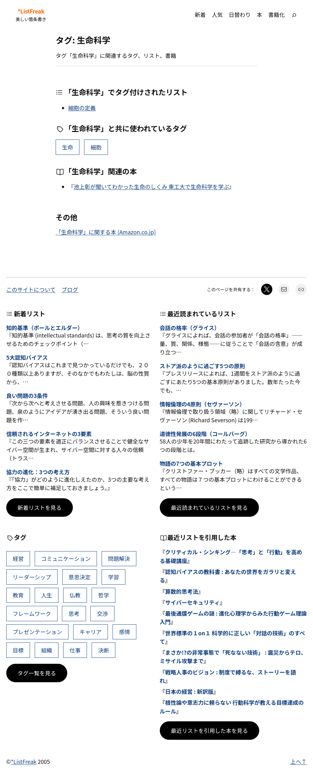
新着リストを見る (40, 507)
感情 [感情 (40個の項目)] (124, 632)
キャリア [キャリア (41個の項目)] (90, 632)
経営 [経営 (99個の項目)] (18, 558)
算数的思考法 (181, 591)
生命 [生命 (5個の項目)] (67, 147)
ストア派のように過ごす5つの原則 (202, 366)
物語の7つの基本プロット (191, 463)
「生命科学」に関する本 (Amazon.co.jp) (106, 232)
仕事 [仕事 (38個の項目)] (74, 650)
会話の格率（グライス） (190, 327)
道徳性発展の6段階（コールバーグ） (205, 433)
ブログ (70, 289)
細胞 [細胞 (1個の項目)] (96, 147)
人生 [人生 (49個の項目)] (46, 595)
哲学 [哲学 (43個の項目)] (103, 595)
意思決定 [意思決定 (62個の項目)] (79, 577)
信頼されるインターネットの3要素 (49, 433)
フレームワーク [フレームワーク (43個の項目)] (32, 613)
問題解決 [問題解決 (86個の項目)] (119, 558)
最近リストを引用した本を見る (209, 730)
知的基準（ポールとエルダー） (44, 327)
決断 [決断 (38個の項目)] (103, 650)
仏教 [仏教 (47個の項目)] (74, 595)
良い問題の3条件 (27, 395)
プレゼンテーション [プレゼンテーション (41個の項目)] (37, 632)
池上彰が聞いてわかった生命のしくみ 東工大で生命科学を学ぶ (151, 186)
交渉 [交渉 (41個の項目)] (102, 613)
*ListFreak (31, 11)
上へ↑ (298, 761)
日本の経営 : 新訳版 (189, 691)
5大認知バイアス (27, 357)
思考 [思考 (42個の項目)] (73, 613)
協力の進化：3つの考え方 (38, 472)
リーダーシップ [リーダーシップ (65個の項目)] (32, 577)
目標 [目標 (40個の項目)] (18, 650)
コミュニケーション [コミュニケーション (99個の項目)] (66, 558)
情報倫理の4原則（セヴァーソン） (202, 404)
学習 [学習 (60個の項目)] (113, 577)
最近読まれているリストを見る (209, 507)
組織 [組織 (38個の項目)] (46, 650)
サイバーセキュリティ (192, 602)
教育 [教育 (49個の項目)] (18, 595)
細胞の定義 (82, 108)
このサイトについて (31, 289)
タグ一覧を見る (37, 673)
